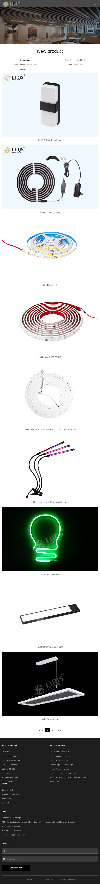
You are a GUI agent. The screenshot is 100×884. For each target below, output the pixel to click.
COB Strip (6, 752)
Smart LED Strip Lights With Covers (63, 773)
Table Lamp (54, 782)
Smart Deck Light (25, 69)
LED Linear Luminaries (10, 756)
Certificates (6, 803)
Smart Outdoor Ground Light (25, 65)
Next (59, 730)
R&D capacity (7, 799)
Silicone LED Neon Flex (11, 760)
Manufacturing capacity (11, 794)
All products (25, 60)
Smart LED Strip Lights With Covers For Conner (68, 777)
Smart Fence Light (75, 65)
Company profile (8, 790)
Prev (41, 730)
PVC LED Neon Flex (10, 765)
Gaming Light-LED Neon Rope (61, 765)
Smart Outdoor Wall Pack (75, 60)
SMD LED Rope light (10, 777)
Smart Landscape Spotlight (60, 760)
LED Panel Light (8, 773)
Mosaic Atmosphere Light (59, 769)
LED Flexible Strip (9, 769)
